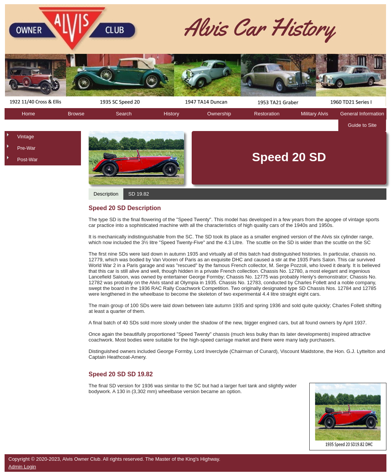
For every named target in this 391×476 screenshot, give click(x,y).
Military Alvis (314, 114)
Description (106, 194)
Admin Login (22, 467)
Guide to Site (362, 125)
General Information (362, 114)
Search (124, 114)
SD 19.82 (138, 194)
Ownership (219, 114)
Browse (76, 114)
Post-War (27, 159)
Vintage (25, 136)
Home (28, 114)
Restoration (267, 114)
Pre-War (26, 148)
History (171, 114)
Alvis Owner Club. (82, 459)
